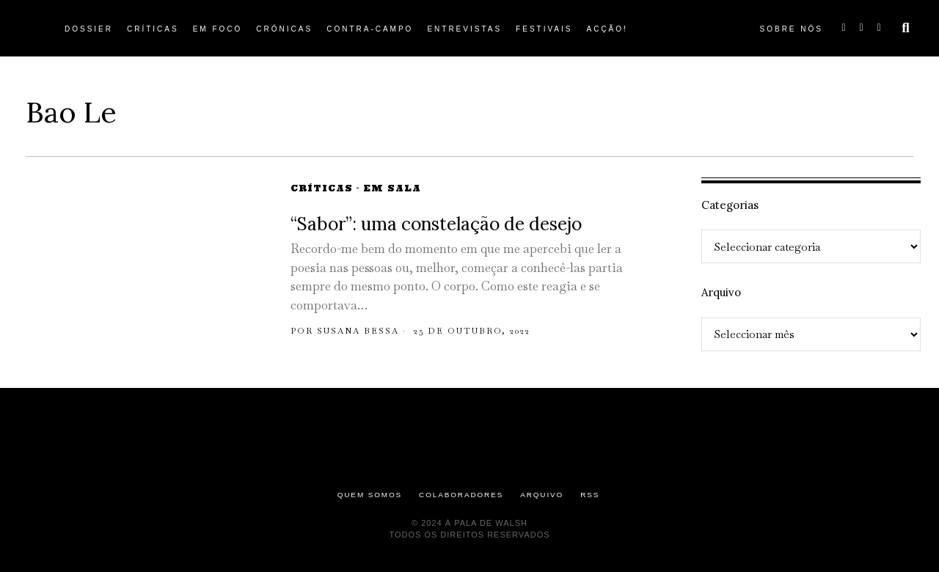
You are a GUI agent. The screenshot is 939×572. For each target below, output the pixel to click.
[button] (906, 28)
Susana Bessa (358, 331)
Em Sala (392, 188)
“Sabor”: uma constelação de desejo (438, 224)
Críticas (322, 188)
